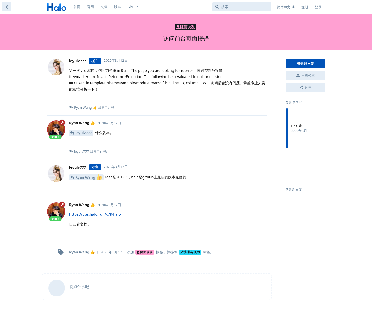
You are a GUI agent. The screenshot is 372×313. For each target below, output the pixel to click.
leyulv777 (83, 132)
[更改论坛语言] (286, 7)
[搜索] (241, 6)
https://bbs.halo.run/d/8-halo (95, 214)
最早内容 (294, 102)
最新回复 (294, 189)
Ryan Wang (88, 177)
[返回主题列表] (6, 6)
